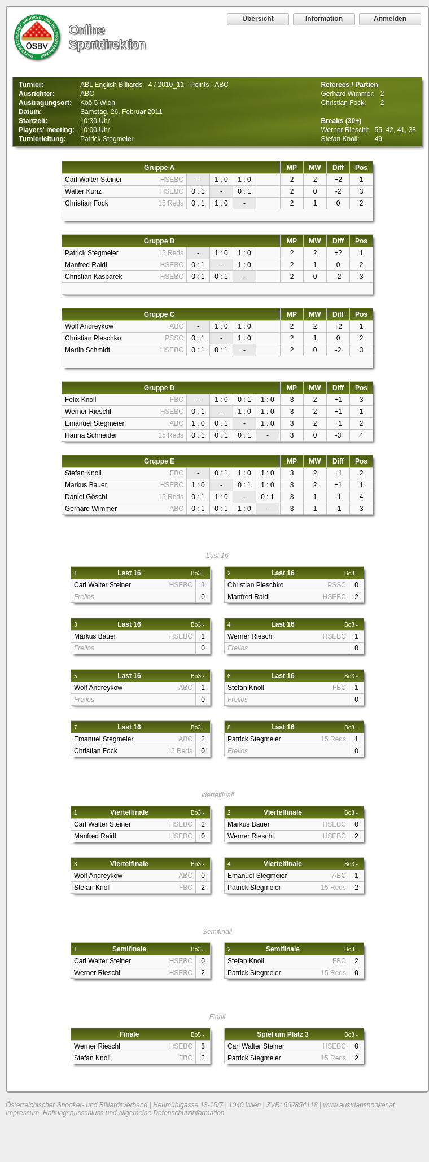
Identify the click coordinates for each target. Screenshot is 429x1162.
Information (324, 19)
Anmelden (390, 19)
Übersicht (257, 19)
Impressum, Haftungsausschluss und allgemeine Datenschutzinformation (115, 1113)
